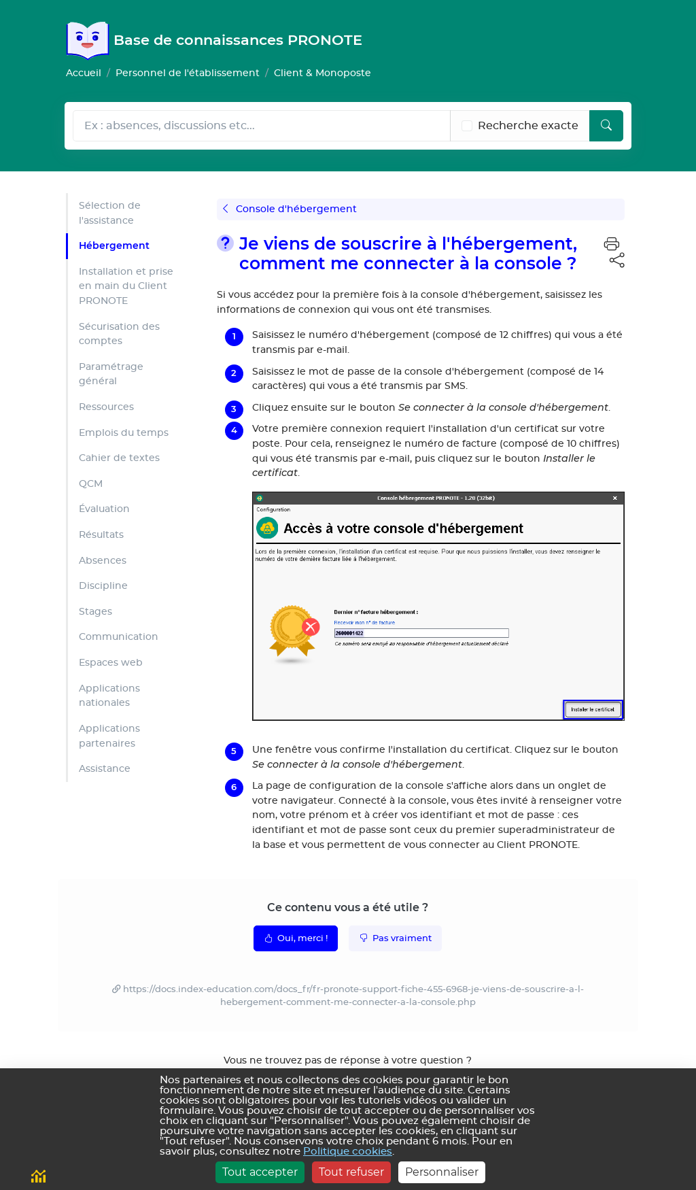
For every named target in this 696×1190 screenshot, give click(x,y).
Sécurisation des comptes (119, 334)
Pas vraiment (395, 937)
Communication (118, 637)
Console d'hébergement (290, 209)
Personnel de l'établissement (188, 73)
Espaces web (111, 663)
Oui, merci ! (296, 937)
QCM (91, 484)
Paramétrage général (111, 374)
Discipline (103, 586)
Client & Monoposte (322, 73)
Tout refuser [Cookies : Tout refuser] (351, 1172)
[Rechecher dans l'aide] (261, 125)
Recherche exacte (528, 125)
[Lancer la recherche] (606, 125)
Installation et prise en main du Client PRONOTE (126, 286)
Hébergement (114, 245)
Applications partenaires (109, 736)
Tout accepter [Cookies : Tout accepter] (260, 1172)
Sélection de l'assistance (110, 213)
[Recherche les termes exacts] (467, 125)
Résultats (101, 535)
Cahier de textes (119, 458)
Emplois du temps (124, 433)
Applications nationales (109, 696)
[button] (611, 245)
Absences (102, 561)
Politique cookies (347, 1151)
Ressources (106, 407)
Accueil (83, 73)
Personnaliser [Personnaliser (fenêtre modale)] (441, 1172)
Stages (95, 612)
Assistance (104, 769)
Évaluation (104, 509)
